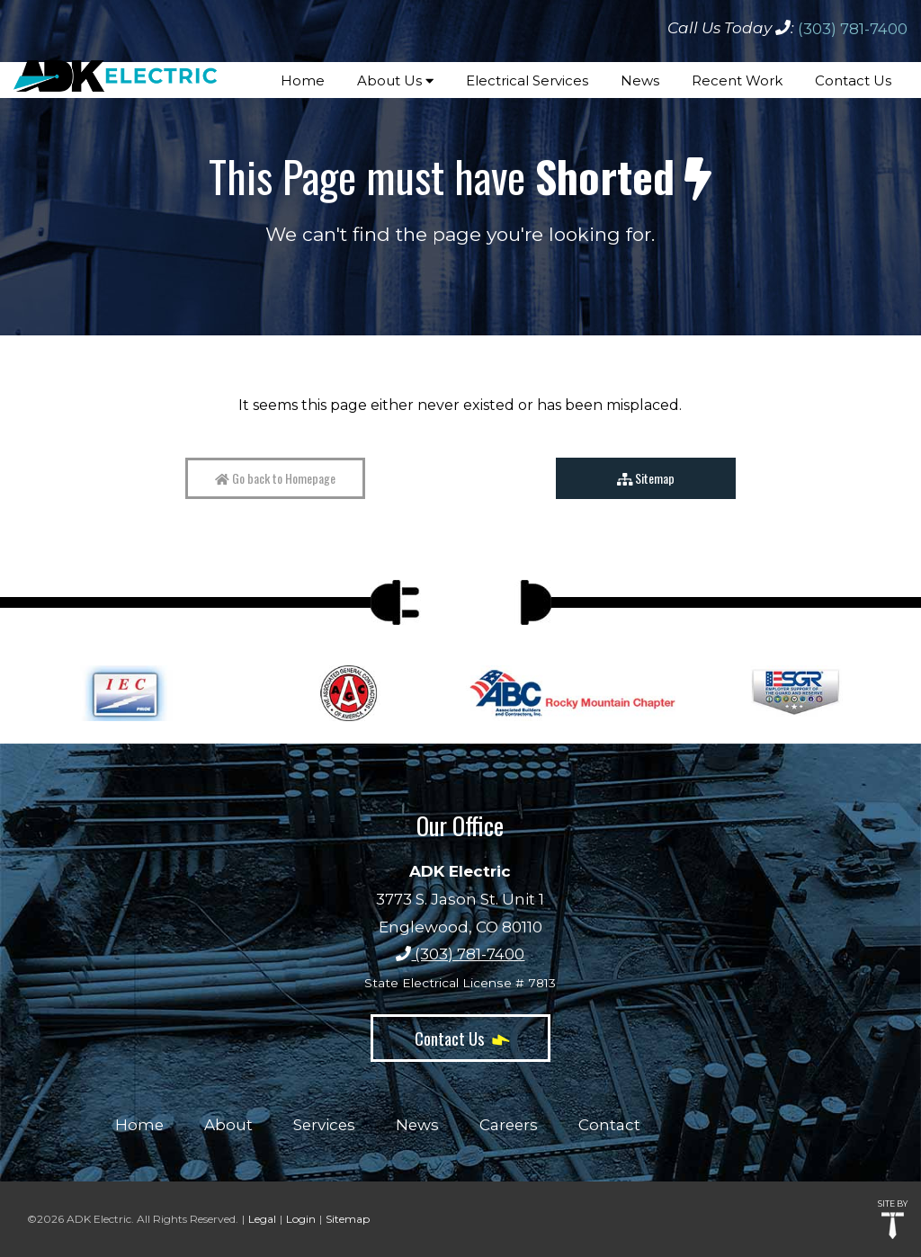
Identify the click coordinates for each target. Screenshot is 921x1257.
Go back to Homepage (275, 477)
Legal (262, 1219)
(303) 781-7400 (853, 29)
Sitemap (646, 477)
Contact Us (460, 1037)
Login (301, 1219)
